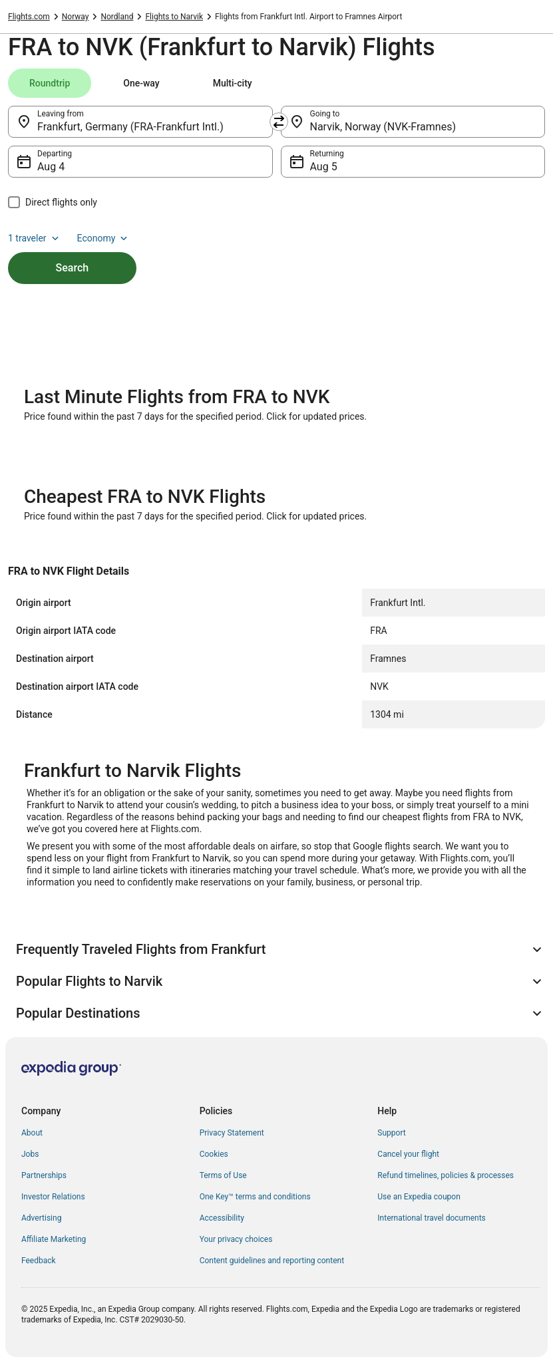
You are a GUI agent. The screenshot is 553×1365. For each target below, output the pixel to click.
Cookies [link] (214, 1154)
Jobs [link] (30, 1154)
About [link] (32, 1133)
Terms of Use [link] (223, 1175)
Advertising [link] (41, 1218)
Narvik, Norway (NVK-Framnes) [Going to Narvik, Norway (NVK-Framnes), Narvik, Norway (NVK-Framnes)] (383, 126)
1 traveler (34, 238)
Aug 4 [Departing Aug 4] (51, 166)
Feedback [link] (38, 1260)
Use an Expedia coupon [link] (418, 1196)
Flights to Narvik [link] (174, 16)
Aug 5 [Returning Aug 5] (323, 166)
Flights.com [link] (29, 16)
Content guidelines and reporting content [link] (272, 1260)
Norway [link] (75, 16)
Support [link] (391, 1133)
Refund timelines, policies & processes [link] (445, 1175)
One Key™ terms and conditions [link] (255, 1196)
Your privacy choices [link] (236, 1239)
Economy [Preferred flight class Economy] (103, 238)
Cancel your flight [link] (408, 1154)
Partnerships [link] (44, 1175)
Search (72, 267)
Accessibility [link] (222, 1218)
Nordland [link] (116, 16)
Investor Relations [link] (53, 1196)
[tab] (49, 83)
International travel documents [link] (431, 1218)
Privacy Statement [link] (232, 1133)
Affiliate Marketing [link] (53, 1239)
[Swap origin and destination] (279, 121)
